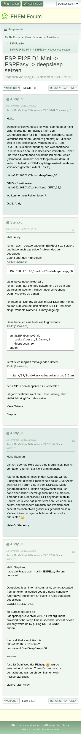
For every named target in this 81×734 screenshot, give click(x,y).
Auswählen (21, 261)
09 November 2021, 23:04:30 (21, 229)
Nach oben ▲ (63, 725)
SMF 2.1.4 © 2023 (30, 729)
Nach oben (11, 701)
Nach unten (12, 88)
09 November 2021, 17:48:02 (21, 106)
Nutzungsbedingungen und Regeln (36, 725)
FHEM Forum (26, 16)
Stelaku (16, 222)
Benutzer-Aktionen (63, 88)
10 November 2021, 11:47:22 (21, 439)
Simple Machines (51, 729)
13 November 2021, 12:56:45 (21, 550)
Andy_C (16, 99)
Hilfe (13, 725)
